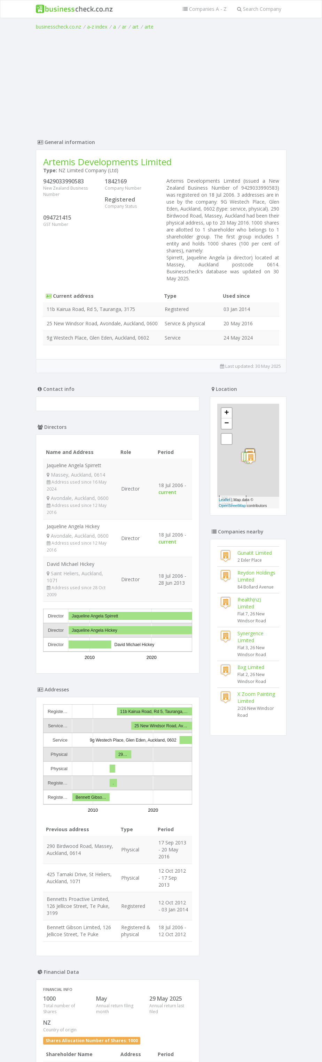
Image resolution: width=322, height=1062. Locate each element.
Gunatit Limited (254, 552)
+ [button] (226, 413)
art (135, 26)
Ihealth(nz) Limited (249, 603)
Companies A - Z (205, 9)
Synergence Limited (250, 637)
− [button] (226, 423)
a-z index (97, 26)
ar (124, 26)
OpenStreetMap (232, 505)
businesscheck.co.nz (58, 26)
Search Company (259, 9)
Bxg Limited (250, 667)
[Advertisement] (161, 82)
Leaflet (224, 500)
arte (149, 26)
